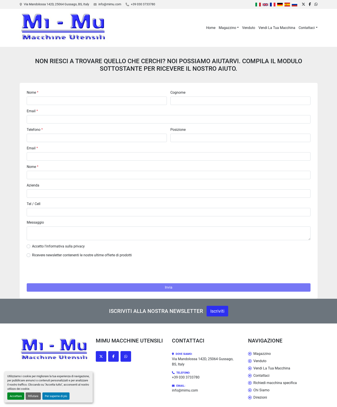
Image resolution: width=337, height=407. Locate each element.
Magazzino (227, 28)
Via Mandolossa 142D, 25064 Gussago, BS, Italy (56, 4)
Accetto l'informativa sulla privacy (58, 246)
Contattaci (307, 28)
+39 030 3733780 (143, 4)
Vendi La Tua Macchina (276, 28)
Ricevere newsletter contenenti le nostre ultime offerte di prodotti (82, 255)
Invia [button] (168, 287)
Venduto (248, 28)
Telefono (35, 129)
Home (210, 28)
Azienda (33, 185)
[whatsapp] (316, 4)
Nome (32, 92)
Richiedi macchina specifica (275, 383)
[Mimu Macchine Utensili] (54, 350)
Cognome (177, 92)
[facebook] (310, 4)
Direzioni (260, 397)
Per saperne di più (56, 396)
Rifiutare (33, 396)
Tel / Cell (33, 204)
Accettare (16, 396)
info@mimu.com (109, 4)
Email (32, 111)
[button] (229, 27)
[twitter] (303, 4)
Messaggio (35, 222)
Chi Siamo (261, 390)
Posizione (178, 129)
